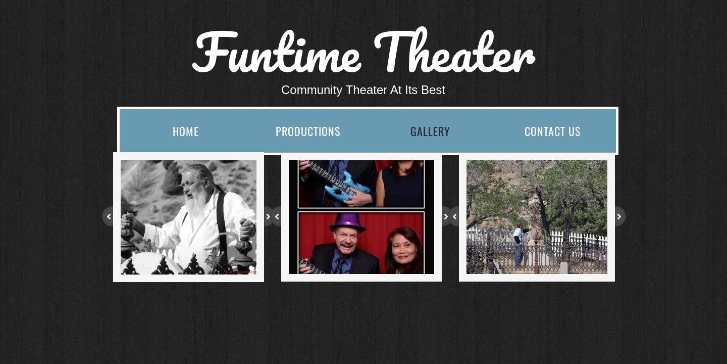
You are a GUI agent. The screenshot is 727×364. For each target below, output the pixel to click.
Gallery (430, 131)
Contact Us (553, 131)
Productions (308, 131)
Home (186, 131)
